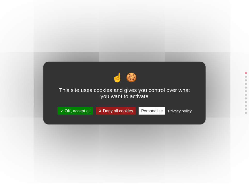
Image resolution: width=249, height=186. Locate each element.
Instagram (163, 8)
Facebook (183, 8)
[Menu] (205, 8)
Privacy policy (180, 111)
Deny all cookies (115, 111)
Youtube (176, 8)
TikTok (170, 8)
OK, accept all (75, 111)
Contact (143, 8)
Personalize (152, 111)
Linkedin (156, 8)
